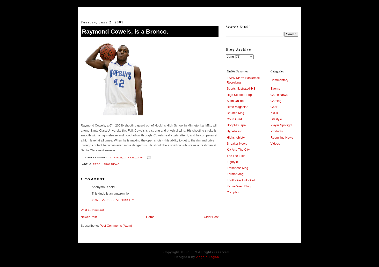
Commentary (279, 80)
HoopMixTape (236, 125)
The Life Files (236, 156)
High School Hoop (239, 95)
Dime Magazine (237, 107)
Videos (275, 143)
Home (150, 217)
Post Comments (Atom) (116, 225)
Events (275, 88)
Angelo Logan (207, 257)
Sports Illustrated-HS (241, 88)
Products (276, 131)
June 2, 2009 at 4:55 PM (113, 200)
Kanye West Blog (238, 186)
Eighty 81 (233, 162)
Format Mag (235, 174)
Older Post (211, 217)
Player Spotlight (281, 125)
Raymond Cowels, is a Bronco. (125, 31)
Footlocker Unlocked (241, 180)
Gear (273, 107)
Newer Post (89, 217)
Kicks (274, 113)
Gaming (275, 101)
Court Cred (234, 119)
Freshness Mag (237, 168)
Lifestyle (276, 119)
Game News (279, 95)
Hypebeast (234, 131)
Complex (233, 192)
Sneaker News (237, 143)
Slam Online (235, 101)
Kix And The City (238, 149)
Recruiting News (106, 164)
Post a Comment (92, 210)
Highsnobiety (236, 137)
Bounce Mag (235, 113)
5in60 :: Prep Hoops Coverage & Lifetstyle (189, 11)
